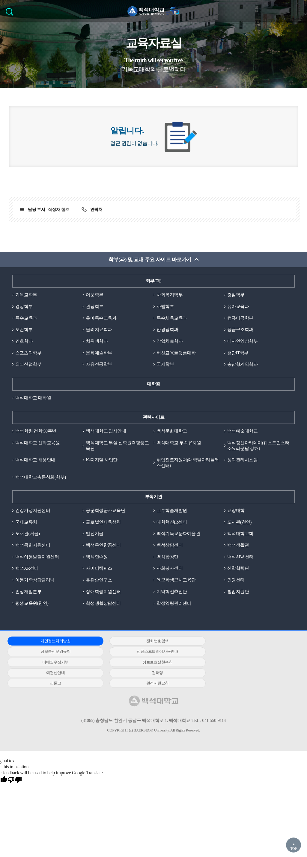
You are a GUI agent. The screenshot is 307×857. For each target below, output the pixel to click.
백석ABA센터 (240, 557)
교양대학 (236, 510)
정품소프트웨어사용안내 (53, 652)
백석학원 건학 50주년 (35, 431)
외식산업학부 (28, 364)
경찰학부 (236, 294)
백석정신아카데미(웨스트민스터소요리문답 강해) (258, 446)
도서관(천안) (239, 522)
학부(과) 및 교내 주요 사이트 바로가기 (150, 259)
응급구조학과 (240, 329)
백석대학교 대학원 (33, 397)
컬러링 (150, 662)
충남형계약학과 (242, 364)
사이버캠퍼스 (99, 568)
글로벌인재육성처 (103, 522)
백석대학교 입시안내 (106, 431)
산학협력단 (238, 568)
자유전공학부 (99, 364)
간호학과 (24, 341)
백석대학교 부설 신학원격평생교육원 (117, 446)
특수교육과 (26, 318)
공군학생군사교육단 (105, 510)
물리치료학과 (99, 329)
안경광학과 (167, 329)
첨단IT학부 (238, 352)
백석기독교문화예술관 (178, 534)
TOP (293, 849)
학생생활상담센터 (103, 603)
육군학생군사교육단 (176, 580)
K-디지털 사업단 (101, 460)
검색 (10, 13)
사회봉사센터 (169, 568)
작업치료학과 (169, 341)
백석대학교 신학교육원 (37, 443)
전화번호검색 (150, 641)
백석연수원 (97, 557)
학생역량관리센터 (173, 603)
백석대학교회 (240, 534)
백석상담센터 (169, 545)
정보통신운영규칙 (247, 641)
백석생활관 (238, 545)
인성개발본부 (28, 592)
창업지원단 (238, 592)
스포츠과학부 (28, 352)
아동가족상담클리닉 (35, 580)
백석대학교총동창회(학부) (40, 477)
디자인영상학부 (242, 341)
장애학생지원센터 (103, 592)
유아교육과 (238, 306)
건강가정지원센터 (32, 510)
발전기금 (94, 534)
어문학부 (94, 294)
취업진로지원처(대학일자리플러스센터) (187, 463)
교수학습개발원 (171, 510)
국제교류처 (26, 522)
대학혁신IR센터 (171, 522)
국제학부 (165, 364)
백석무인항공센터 (103, 545)
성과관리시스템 (242, 460)
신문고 (246, 662)
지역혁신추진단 (171, 592)
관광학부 (94, 306)
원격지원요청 (53, 673)
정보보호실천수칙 (247, 652)
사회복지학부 (169, 294)
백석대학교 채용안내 (35, 460)
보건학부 (24, 329)
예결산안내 (52, 662)
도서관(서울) (27, 534)
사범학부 (165, 306)
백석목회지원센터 (32, 545)
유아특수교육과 (101, 318)
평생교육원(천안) (32, 603)
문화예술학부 (99, 352)
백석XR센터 (27, 568)
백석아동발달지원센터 (37, 557)
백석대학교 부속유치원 (178, 443)
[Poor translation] (14, 770)
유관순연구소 (99, 580)
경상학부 (24, 306)
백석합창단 (167, 557)
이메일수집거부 (150, 652)
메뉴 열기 (298, 10)
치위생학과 (97, 341)
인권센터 (236, 580)
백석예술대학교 (242, 431)
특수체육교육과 (171, 318)
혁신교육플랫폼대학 (176, 352)
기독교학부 (26, 294)
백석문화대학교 (171, 431)
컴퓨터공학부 (240, 318)
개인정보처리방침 (53, 641)
